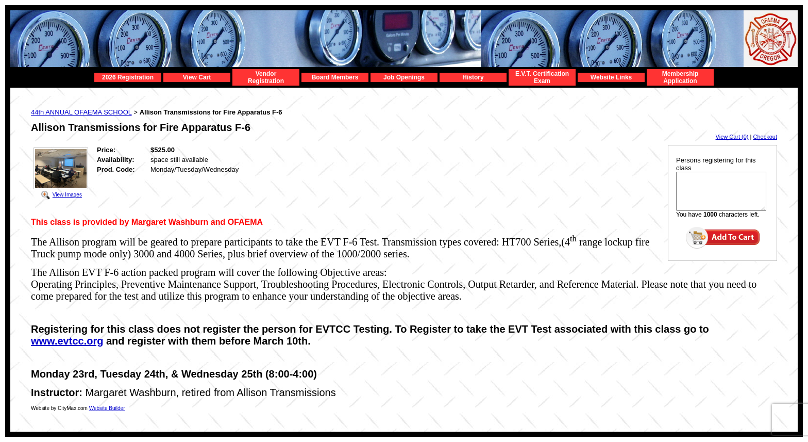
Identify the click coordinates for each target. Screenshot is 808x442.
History (472, 77)
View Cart (197, 77)
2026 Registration (128, 77)
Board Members (335, 77)
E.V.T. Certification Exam (542, 77)
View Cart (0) (732, 137)
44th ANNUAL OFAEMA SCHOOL (81, 112)
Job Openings (404, 77)
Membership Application (680, 77)
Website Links (611, 77)
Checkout (765, 137)
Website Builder (107, 408)
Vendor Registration (266, 77)
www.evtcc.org (67, 341)
